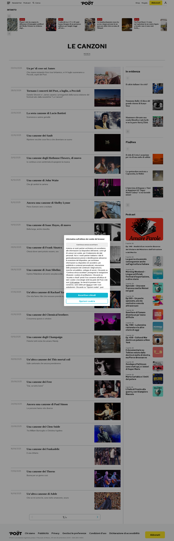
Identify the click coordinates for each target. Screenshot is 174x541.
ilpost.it (89, 285)
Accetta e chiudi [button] (87, 295)
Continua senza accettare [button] (87, 245)
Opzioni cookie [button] (87, 301)
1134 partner (75, 282)
